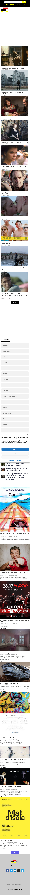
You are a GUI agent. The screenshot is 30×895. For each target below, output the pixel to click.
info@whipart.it (15, 866)
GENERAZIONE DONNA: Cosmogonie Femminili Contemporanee (13, 787)
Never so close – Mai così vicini (9, 683)
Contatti (17, 4)
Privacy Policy (18, 460)
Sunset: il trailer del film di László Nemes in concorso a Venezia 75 (13, 167)
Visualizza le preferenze (15, 457)
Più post (15, 302)
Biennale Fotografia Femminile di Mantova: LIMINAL (14, 653)
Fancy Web (18, 889)
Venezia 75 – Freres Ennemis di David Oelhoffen (12, 93)
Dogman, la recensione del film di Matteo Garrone (13, 268)
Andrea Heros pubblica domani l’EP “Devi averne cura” (16, 469)
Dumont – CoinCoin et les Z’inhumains (12, 218)
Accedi (23, 4)
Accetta (15, 449)
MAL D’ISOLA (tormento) (7, 840)
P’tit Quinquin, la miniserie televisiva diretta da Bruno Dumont (14, 242)
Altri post (15, 852)
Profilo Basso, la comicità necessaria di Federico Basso (14, 573)
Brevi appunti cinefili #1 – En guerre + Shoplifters (12, 193)
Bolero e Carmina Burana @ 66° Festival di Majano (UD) (14, 621)
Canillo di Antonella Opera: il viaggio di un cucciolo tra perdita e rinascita (14, 534)
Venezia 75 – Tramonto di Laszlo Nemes (12, 68)
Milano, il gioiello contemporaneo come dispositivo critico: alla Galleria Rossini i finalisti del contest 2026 (17, 476)
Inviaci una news (9, 4)
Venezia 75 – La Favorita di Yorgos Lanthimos (14, 142)
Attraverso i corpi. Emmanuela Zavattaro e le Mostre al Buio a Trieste (13, 736)
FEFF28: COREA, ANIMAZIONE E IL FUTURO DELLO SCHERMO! (16, 464)
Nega (15, 453)
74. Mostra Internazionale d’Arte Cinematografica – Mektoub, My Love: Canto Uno (14, 295)
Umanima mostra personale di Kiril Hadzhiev (13, 759)
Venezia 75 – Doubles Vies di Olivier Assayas (14, 118)
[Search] (13, 2)
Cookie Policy (11, 460)
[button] (28, 434)
